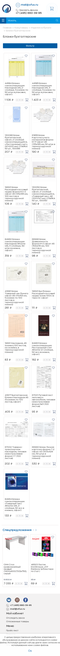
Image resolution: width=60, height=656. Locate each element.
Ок (30, 651)
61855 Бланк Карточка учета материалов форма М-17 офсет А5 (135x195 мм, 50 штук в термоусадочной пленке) (43, 142)
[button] (26, 56)
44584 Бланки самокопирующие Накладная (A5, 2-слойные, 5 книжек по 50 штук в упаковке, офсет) (16, 88)
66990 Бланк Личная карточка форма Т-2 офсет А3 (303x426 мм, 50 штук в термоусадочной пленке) (43, 452)
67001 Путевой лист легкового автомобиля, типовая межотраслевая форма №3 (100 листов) (43, 400)
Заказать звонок (27, 10)
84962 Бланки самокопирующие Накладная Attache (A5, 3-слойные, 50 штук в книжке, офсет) (15, 244)
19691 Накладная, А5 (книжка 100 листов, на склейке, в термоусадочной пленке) (16, 347)
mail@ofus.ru (29, 5)
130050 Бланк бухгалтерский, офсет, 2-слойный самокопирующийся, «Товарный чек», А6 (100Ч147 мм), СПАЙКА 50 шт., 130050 (43, 194)
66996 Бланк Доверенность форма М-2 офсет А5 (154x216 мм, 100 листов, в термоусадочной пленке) (43, 246)
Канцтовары (21, 28)
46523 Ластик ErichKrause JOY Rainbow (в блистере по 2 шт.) (42, 568)
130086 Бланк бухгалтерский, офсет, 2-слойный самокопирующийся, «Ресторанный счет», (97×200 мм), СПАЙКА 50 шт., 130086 (16, 142)
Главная (7, 28)
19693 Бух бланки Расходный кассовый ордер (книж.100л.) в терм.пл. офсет (43, 294)
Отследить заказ (15, 618)
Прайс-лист (12, 630)
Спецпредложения (17, 530)
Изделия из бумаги (41, 28)
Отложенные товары (17, 621)
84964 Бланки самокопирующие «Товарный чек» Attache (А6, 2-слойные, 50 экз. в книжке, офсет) (15, 504)
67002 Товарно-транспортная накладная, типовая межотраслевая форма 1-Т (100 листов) (15, 452)
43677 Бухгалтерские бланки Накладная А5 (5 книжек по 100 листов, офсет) (16, 398)
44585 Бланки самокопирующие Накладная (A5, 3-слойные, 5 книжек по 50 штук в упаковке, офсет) (43, 88)
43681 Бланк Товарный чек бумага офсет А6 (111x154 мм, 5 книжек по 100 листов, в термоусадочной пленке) (16, 298)
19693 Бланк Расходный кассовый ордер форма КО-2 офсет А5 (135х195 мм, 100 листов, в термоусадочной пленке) (16, 194)
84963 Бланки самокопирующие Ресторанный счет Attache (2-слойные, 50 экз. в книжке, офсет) (42, 348)
